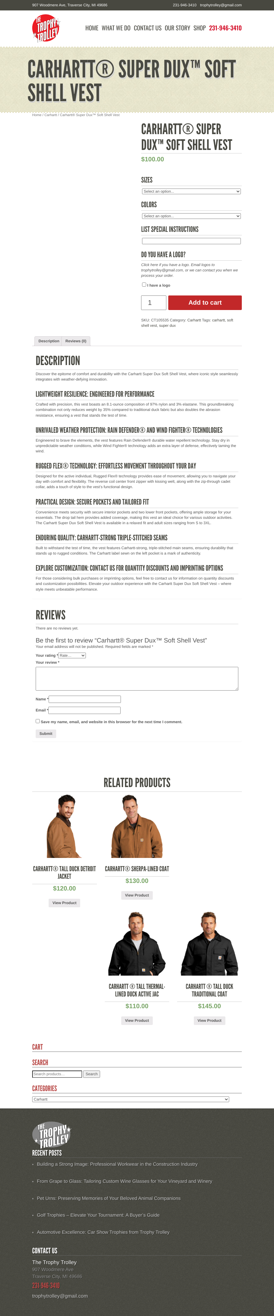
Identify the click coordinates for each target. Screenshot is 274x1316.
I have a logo (156, 285)
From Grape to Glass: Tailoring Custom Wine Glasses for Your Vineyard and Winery (124, 1181)
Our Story (177, 28)
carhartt (218, 320)
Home (92, 28)
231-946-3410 (225, 28)
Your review (47, 662)
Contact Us (148, 28)
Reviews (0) (75, 341)
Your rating (47, 655)
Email (42, 710)
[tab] (48, 341)
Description (49, 341)
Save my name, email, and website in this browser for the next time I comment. (111, 722)
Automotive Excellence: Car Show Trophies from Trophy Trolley (103, 1232)
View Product (64, 903)
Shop (200, 28)
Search (92, 1074)
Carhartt (51, 115)
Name (42, 699)
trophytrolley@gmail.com (221, 5)
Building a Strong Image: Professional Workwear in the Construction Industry (117, 1164)
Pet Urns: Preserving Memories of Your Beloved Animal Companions (109, 1198)
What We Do (116, 28)
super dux (167, 325)
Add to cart (205, 302)
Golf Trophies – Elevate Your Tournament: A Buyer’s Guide (98, 1215)
